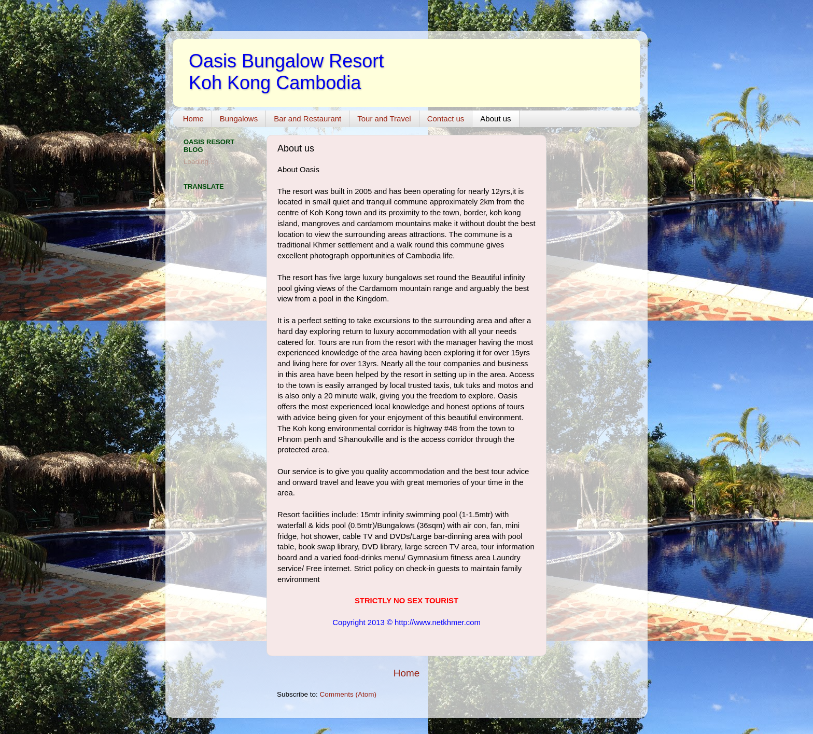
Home (193, 118)
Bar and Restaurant (307, 118)
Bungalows (239, 118)
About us (495, 118)
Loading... (199, 161)
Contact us (446, 118)
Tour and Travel (384, 118)
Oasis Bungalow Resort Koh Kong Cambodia (286, 71)
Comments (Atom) (348, 694)
